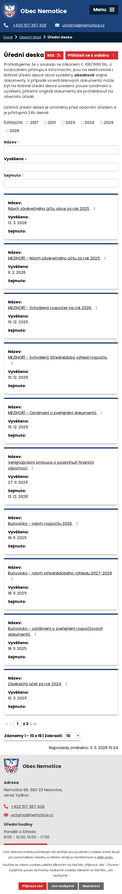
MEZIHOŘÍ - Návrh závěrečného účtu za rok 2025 (58, 258)
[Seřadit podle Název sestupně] (19, 143)
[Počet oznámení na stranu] (72, 736)
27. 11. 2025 (18, 482)
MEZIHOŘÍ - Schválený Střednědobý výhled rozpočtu (57, 360)
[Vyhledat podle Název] (61, 150)
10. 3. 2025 (17, 698)
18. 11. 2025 (17, 537)
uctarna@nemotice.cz (83, 25)
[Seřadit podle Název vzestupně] (19, 141)
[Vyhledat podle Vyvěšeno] (61, 167)
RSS (54, 55)
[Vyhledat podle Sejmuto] (61, 183)
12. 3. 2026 (17, 222)
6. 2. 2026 (17, 272)
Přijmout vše (32, 886)
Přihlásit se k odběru (92, 55)
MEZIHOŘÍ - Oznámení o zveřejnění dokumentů (56, 412)
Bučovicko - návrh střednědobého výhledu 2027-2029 (60, 575)
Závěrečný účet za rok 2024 (38, 684)
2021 (52, 122)
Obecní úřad (30, 37)
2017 (34, 122)
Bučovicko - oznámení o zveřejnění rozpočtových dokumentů (55, 631)
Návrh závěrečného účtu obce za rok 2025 (52, 208)
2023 (70, 122)
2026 (14, 130)
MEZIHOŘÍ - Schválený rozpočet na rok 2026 (53, 307)
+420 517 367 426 (29, 25)
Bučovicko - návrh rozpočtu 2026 (44, 523)
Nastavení (91, 886)
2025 (109, 122)
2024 (89, 122)
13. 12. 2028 (18, 496)
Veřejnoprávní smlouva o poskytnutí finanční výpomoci (51, 465)
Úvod (7, 37)
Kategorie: (13, 122)
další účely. (105, 857)
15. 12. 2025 (18, 322)
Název (10, 142)
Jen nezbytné (62, 886)
